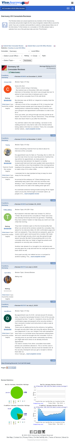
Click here (5, 104)
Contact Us (18, 437)
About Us (65, 437)
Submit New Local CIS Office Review (39, 46)
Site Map (10, 437)
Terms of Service (55, 437)
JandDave (7, 311)
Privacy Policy (28, 437)
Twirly (7, 145)
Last (14, 367)
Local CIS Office (20, 48)
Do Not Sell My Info (40, 437)
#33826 (23, 139)
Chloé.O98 (7, 82)
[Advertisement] (65, 61)
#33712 (23, 267)
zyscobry (7, 272)
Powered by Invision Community (37, 440)
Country (10, 48)
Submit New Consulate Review (13, 46)
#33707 (23, 305)
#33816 (23, 204)
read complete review (33, 129)
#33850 (23, 76)
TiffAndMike (7, 210)
